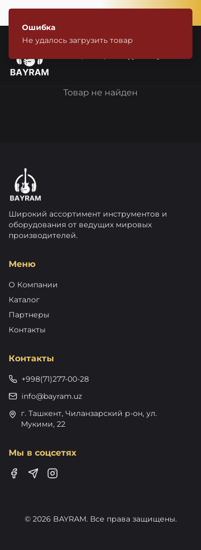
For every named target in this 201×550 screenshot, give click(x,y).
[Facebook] (14, 473)
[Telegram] (33, 473)
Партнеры (29, 314)
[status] (100, 34)
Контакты (27, 330)
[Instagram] (52, 473)
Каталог (24, 299)
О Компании (33, 284)
